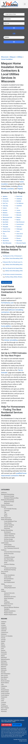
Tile (5, 512)
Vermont (3, 702)
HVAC (21, 258)
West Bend (19, 240)
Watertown (19, 236)
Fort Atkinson (19, 203)
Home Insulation (7, 59)
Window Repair (8, 612)
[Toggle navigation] (25, 4)
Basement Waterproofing (11, 498)
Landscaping (4, 543)
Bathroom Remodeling (7, 499)
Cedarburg (19, 198)
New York (4, 679)
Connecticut (4, 632)
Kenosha (5, 210)
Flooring (3, 507)
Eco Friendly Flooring (10, 508)
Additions (4, 492)
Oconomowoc (20, 224)
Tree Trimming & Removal (11, 548)
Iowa (2, 648)
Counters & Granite (9, 537)
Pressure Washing (9, 564)
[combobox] (14, 14)
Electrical (7, 595)
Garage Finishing (9, 525)
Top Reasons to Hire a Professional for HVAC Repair (13, 256)
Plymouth (18, 226)
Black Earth (19, 196)
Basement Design (9, 496)
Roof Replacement (9, 582)
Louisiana (10, 189)
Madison (5, 212)
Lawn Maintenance (9, 546)
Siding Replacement (10, 587)
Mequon (13, 57)
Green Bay (5, 205)
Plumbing (7, 602)
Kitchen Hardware (9, 541)
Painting (3, 566)
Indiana (3, 647)
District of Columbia (6, 636)
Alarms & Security (9, 593)
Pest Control (4, 571)
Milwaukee (5, 219)
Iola (17, 208)
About (5, 720)
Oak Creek (5, 224)
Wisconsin (4, 57)
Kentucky (4, 652)
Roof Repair (7, 580)
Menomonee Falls (7, 217)
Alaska (3, 623)
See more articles (6, 282)
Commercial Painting (10, 568)
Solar (2, 589)
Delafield (18, 201)
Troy (4, 233)
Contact (13, 721)
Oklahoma (4, 686)
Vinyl (5, 514)
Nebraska (4, 670)
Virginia (20, 189)
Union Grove (19, 233)
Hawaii (3, 641)
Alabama (3, 621)
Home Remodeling (14, 258)
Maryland (4, 657)
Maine (3, 655)
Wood (5, 516)
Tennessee (4, 697)
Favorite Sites (16, 720)
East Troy (5, 203)
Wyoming (3, 711)
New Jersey (4, 675)
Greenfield (19, 205)
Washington (4, 706)
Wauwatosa (6, 240)
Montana (3, 668)
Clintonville (6, 201)
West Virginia (5, 707)
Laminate (6, 510)
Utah (2, 700)
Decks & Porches (9, 553)
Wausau (18, 238)
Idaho (2, 643)
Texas (2, 699)
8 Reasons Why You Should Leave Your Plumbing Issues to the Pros (13, 262)
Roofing (7, 277)
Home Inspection (6, 517)
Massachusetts (5, 659)
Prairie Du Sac (6, 229)
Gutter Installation (9, 575)
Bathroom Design (9, 501)
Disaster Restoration (7, 505)
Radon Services (8, 604)
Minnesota (4, 663)
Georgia (3, 639)
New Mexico (4, 677)
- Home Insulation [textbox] (10, 14)
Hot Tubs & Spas (8, 559)
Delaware (3, 634)
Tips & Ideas (10, 720)
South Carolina (5, 693)
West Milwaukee (7, 243)
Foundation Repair (9, 557)
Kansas (3, 650)
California (4, 629)
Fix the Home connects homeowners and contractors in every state (13, 274)
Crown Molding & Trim (10, 521)
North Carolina (5, 681)
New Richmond (20, 222)
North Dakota (5, 682)
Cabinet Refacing (9, 535)
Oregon (3, 688)
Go (14, 28)
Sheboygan (19, 229)
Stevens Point (6, 231)
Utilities (19, 57)
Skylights (6, 609)
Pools (5, 562)
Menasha (18, 215)
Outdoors (3, 550)
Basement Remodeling (7, 494)
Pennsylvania (5, 690)
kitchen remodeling (11, 340)
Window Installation (10, 611)
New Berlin (5, 222)
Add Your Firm (6, 725)
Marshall (18, 212)
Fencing (6, 555)
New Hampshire (5, 673)
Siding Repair (8, 586)
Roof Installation (9, 578)
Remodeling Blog (7, 721)
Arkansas (4, 627)
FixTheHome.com (7, 303)
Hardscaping (7, 544)
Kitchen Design (8, 539)
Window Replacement (10, 614)
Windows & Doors (22, 277)
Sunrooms (7, 528)
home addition (6, 326)
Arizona (3, 625)
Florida (3, 638)
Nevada (3, 189)
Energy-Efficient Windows (11, 607)
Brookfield (5, 198)
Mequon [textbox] (6, 23)
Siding (11, 277)
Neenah (18, 219)
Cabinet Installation (9, 534)
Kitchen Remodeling (7, 530)
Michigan (3, 661)
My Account (17, 725)
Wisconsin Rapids (21, 243)
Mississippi (4, 664)
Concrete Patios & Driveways (12, 552)
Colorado (3, 630)
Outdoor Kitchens (9, 560)
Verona (4, 236)
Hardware (7, 503)
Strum (18, 231)
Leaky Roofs (7, 577)
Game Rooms (8, 523)
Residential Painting (10, 569)
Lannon (18, 210)
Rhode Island (5, 691)
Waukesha (5, 238)
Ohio (2, 684)
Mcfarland (5, 215)
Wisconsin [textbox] (7, 19)
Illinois (20, 186)
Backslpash (7, 532)
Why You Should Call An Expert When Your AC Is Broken (13, 268)
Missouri (3, 666)
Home (2, 720)
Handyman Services (10, 596)
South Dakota (5, 695)
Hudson (5, 208)
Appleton (5, 196)
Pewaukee (5, 226)
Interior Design (8, 526)
